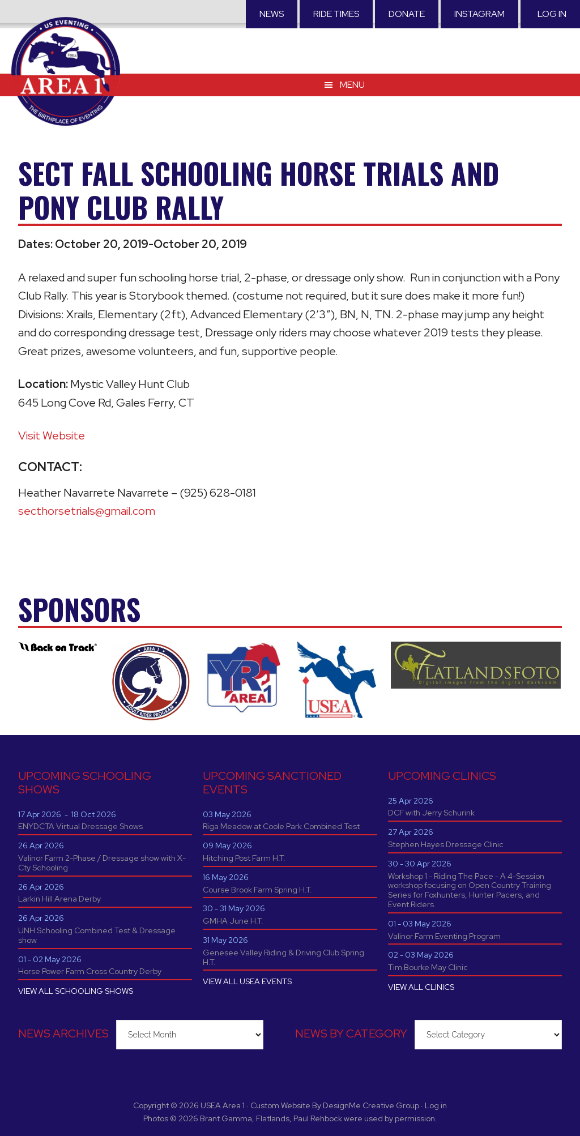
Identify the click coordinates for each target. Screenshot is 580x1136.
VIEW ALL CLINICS (421, 987)
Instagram (479, 14)
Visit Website (51, 435)
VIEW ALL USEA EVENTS (247, 981)
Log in (552, 14)
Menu (352, 85)
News (271, 14)
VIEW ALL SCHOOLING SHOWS (75, 991)
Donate (407, 14)
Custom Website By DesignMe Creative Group (334, 1105)
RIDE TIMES (336, 14)
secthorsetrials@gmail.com (86, 510)
